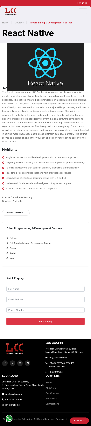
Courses (19, 22)
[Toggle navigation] (83, 11)
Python (13, 238)
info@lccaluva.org (13, 394)
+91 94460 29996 (13, 399)
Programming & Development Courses (51, 22)
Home (5, 22)
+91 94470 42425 (57, 366)
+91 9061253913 (12, 405)
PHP (12, 258)
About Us (51, 387)
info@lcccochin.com (58, 357)
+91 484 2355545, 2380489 (61, 363)
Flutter (13, 248)
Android (13, 253)
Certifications (52, 403)
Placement (51, 398)
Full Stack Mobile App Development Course (30, 243)
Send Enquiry (46, 321)
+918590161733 (55, 372)
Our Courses (52, 393)
